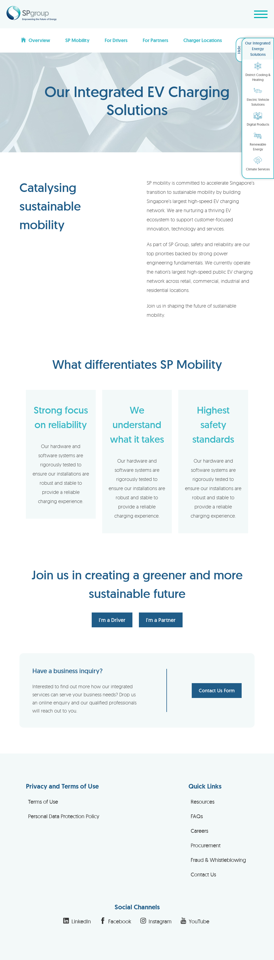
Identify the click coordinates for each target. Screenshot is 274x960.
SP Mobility (77, 40)
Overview (35, 40)
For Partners (155, 40)
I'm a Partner (161, 620)
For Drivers (116, 40)
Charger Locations (202, 40)
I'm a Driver (112, 620)
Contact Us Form (217, 690)
